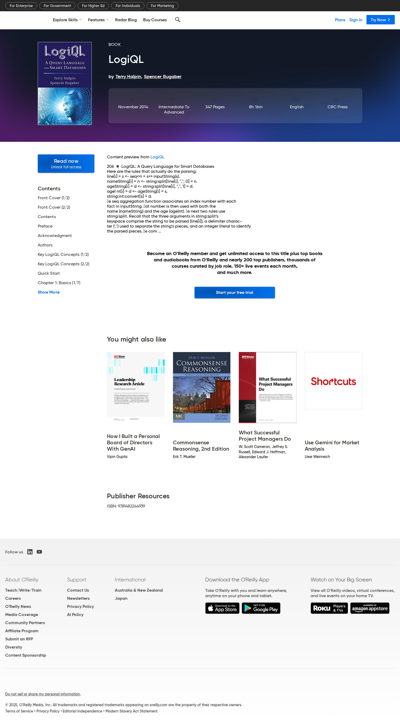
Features (98, 19)
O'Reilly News (18, 606)
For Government (57, 5)
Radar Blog (126, 19)
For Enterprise (21, 5)
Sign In (355, 19)
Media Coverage (21, 614)
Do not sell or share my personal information (42, 694)
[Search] (177, 19)
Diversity (13, 647)
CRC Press (338, 106)
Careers (13, 598)
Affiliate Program (22, 631)
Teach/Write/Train (23, 590)
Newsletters (78, 598)
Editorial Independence (82, 711)
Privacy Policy (80, 606)
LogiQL (157, 156)
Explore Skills (67, 19)
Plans (340, 19)
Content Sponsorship (25, 655)
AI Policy (75, 614)
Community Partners (25, 622)
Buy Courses (155, 19)
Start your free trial (234, 292)
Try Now (381, 19)
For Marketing (162, 5)
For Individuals (128, 5)
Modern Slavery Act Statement (132, 711)
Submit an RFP (19, 639)
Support (77, 579)
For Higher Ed (93, 5)
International (130, 579)
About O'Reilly (21, 579)
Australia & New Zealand (139, 590)
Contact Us (78, 590)
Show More (49, 292)
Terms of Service (19, 711)
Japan (121, 598)
